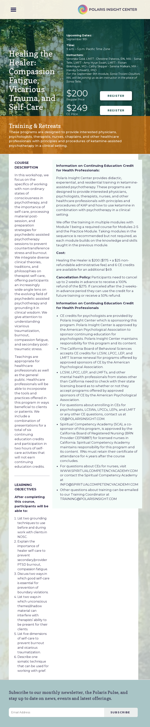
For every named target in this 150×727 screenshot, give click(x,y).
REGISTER (116, 96)
